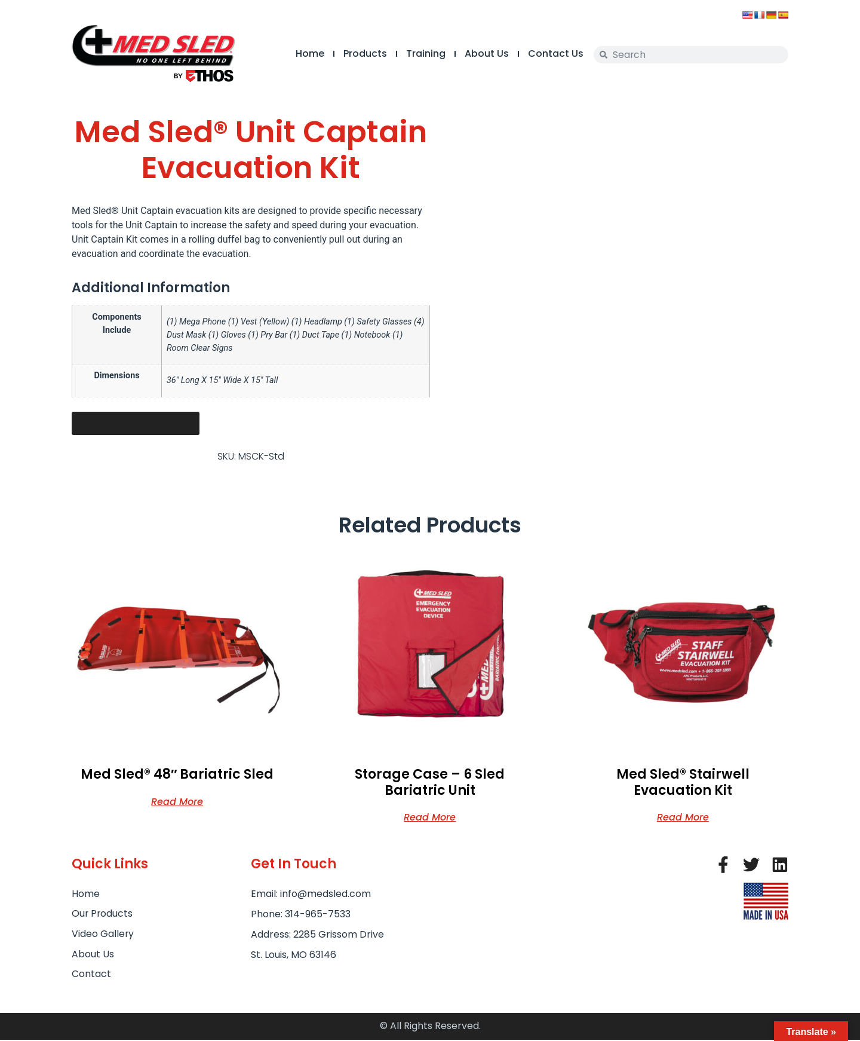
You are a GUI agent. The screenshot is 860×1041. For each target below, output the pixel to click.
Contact (91, 975)
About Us (478, 53)
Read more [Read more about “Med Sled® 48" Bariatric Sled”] (177, 801)
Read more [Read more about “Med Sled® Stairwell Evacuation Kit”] (683, 817)
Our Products (103, 914)
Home (301, 53)
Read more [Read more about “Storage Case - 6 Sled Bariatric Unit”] (430, 817)
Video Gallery (103, 934)
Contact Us (547, 53)
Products (356, 53)
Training (417, 53)
